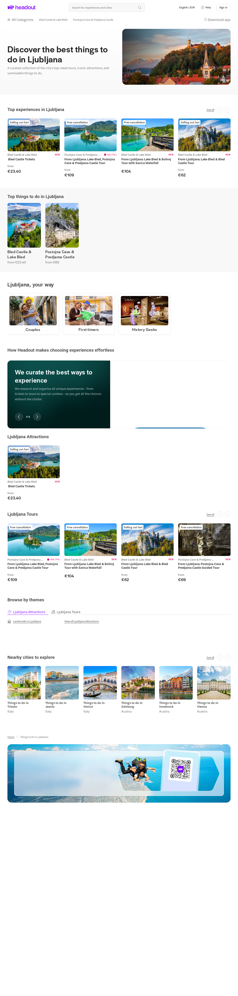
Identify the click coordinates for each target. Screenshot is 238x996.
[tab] (29, 612)
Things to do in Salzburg (131, 705)
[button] (206, 7)
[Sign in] (223, 7)
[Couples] (33, 329)
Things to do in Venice (93, 705)
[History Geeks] (144, 329)
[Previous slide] (19, 417)
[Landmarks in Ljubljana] (24, 621)
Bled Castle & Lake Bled (19, 254)
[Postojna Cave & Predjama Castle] (93, 19)
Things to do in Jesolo (55, 705)
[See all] (210, 109)
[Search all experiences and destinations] (106, 7)
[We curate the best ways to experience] (170, 391)
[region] (119, 147)
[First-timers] (89, 329)
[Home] (10, 736)
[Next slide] (37, 417)
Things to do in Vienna (207, 705)
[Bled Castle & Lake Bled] (53, 19)
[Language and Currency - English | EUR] (187, 7)
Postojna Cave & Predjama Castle (60, 254)
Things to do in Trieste (18, 705)
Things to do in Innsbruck (169, 705)
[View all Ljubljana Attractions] (81, 621)
